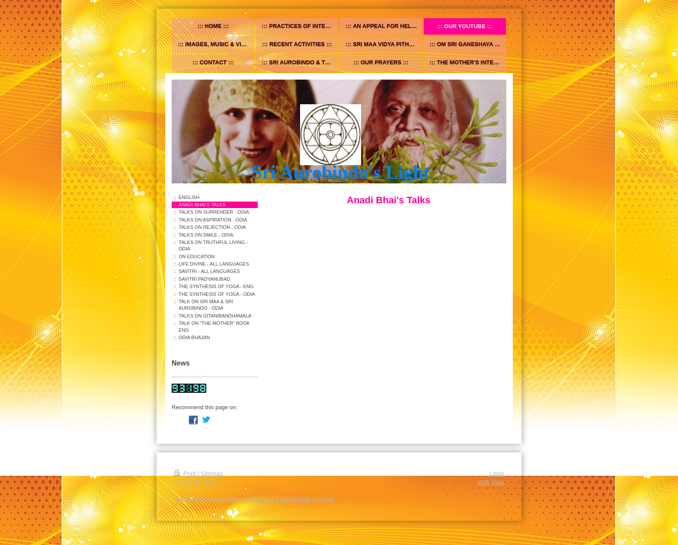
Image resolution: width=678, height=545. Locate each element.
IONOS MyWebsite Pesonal (296, 499)
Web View (490, 482)
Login (496, 473)
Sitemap (212, 473)
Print (186, 473)
